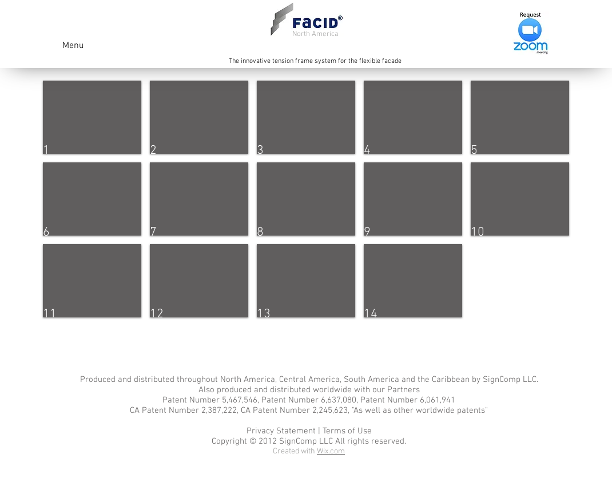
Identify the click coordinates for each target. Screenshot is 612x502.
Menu (73, 45)
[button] (92, 117)
